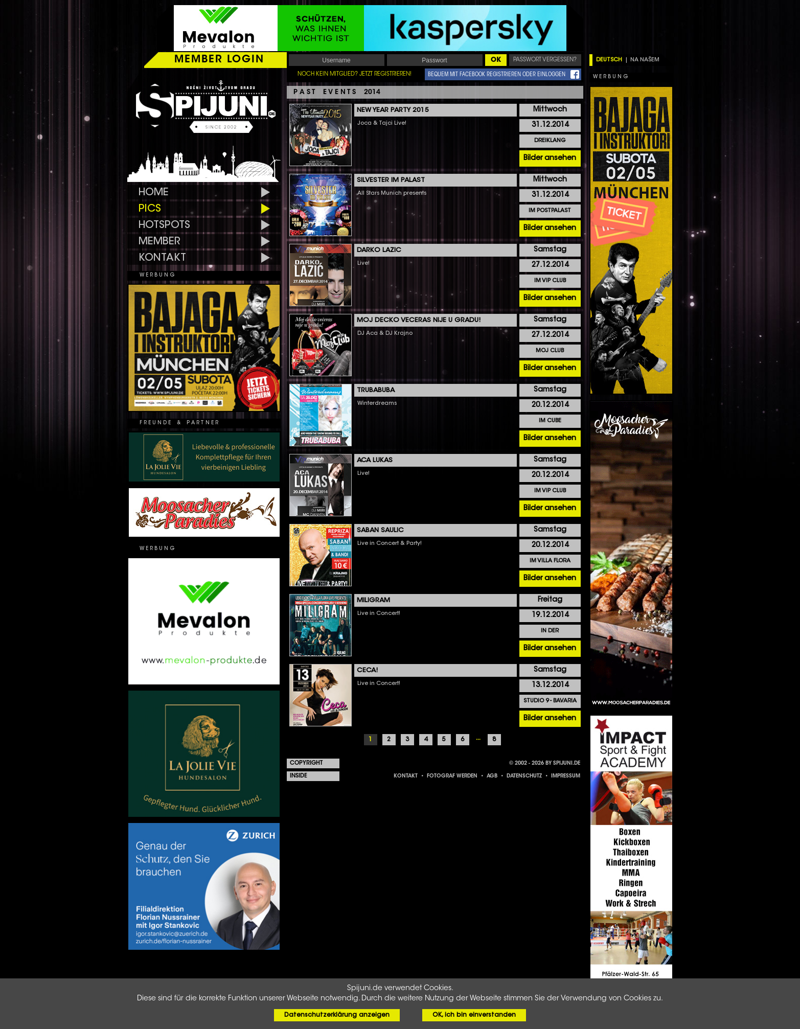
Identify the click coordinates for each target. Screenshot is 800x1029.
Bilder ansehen (549, 158)
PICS (150, 209)
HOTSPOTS (164, 225)
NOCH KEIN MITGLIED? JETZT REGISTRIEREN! (355, 74)
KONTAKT (162, 258)
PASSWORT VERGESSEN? (545, 60)
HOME (154, 193)
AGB (492, 776)
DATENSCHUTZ (524, 776)
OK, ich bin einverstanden (474, 1015)
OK (496, 60)
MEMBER (159, 242)
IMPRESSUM (565, 776)
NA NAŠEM (644, 60)
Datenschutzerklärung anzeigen (337, 1015)
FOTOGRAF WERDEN (452, 776)
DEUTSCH (609, 60)
